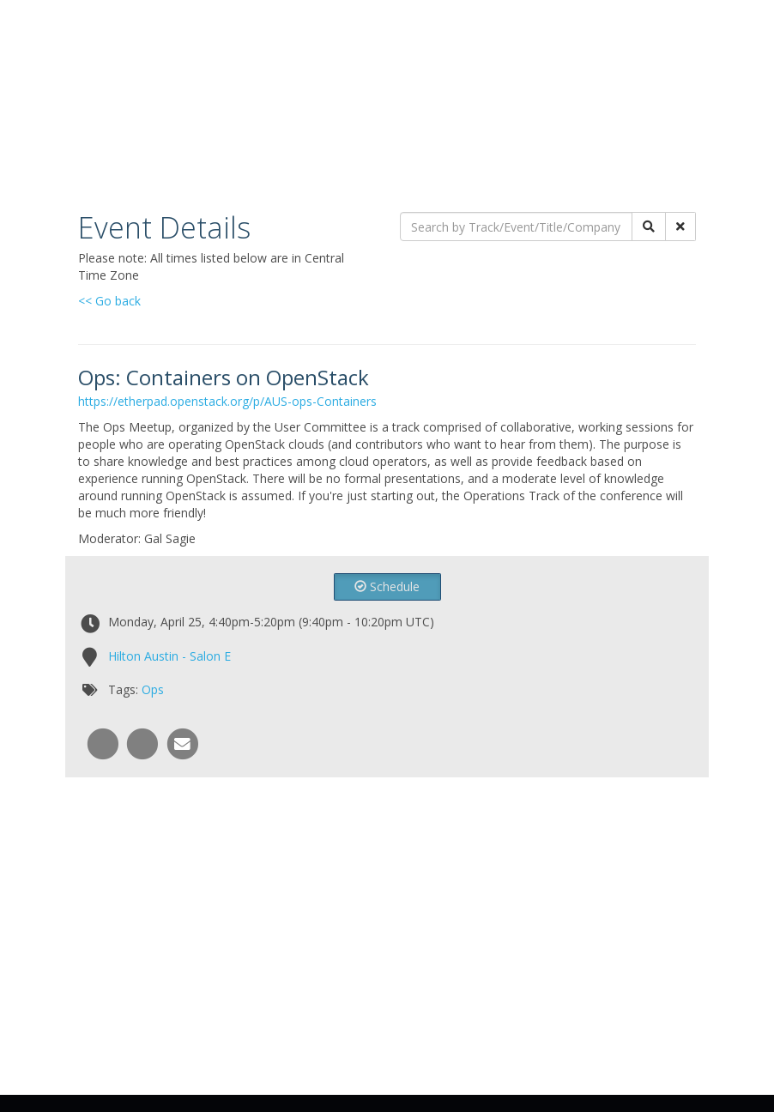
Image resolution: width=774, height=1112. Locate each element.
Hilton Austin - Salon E (169, 656)
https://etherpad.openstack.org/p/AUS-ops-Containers (227, 401)
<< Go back (109, 301)
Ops (153, 689)
